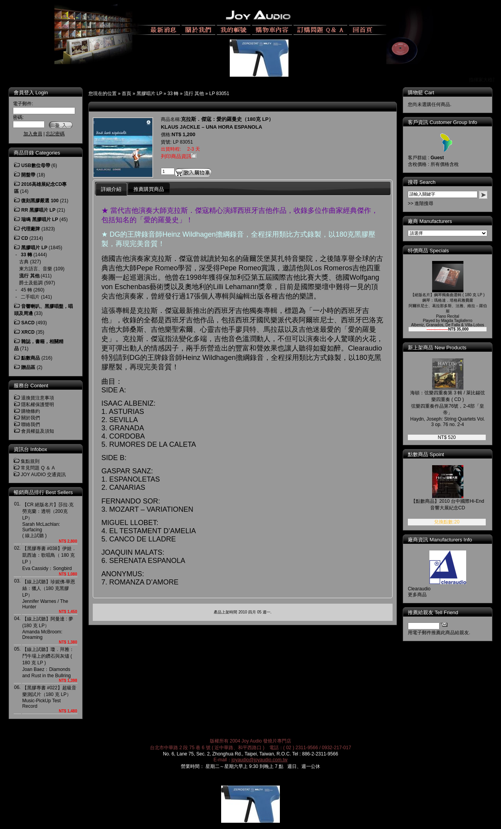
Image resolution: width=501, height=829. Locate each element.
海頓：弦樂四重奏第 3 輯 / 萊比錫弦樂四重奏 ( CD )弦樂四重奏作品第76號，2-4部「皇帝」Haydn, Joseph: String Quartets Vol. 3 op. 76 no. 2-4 (447, 408)
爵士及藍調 (31, 283)
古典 (24, 261)
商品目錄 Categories (37, 153)
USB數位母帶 (35, 165)
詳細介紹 (111, 189)
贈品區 (28, 367)
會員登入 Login (31, 92)
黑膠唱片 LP (149, 93)
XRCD (27, 332)
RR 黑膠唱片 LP (38, 210)
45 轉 (26, 290)
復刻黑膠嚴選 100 (39, 200)
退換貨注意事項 (37, 398)
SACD (27, 322)
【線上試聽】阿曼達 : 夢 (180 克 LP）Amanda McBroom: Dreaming (47, 628)
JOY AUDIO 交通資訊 (43, 474)
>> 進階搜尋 (420, 203)
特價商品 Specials (428, 251)
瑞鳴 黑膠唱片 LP (39, 219)
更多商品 (417, 594)
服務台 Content (31, 385)
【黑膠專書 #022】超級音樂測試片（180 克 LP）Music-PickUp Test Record (49, 697)
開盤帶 (28, 175)
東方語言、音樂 (35, 269)
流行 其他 (194, 93)
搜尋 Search (422, 182)
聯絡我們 (30, 424)
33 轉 (173, 93)
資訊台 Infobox (30, 449)
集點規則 (30, 461)
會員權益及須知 (37, 431)
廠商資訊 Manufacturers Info (440, 540)
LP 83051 (219, 93)
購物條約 (30, 411)
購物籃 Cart (421, 92)
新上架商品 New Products (437, 348)
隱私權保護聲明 (37, 404)
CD (24, 238)
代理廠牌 (30, 229)
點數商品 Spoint (426, 454)
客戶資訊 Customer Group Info (442, 122)
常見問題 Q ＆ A (38, 468)
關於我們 (30, 418)
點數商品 (30, 358)
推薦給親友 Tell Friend (433, 612)
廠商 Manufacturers (430, 221)
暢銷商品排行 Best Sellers (43, 492)
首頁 (126, 93)
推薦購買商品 (148, 189)
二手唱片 (30, 297)
